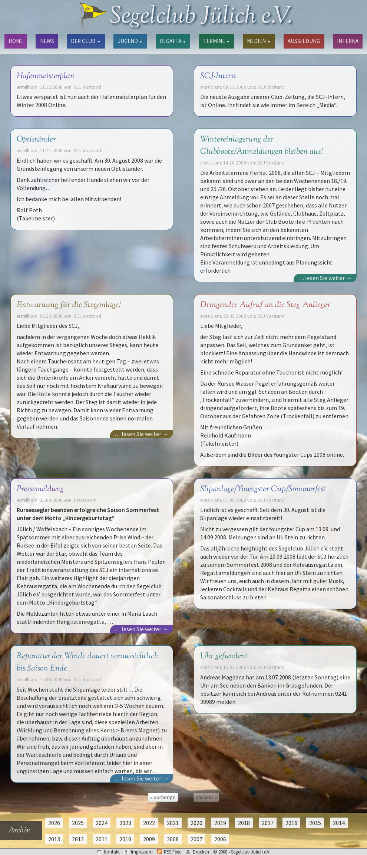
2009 (149, 839)
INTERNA (347, 40)
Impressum (142, 852)
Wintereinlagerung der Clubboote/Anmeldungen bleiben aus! (261, 145)
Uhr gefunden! (223, 656)
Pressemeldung (40, 489)
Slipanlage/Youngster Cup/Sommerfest (263, 489)
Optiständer (36, 139)
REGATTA (173, 40)
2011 (102, 839)
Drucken (201, 852)
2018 (244, 822)
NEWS (47, 40)
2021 (173, 822)
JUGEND (130, 40)
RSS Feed (173, 852)
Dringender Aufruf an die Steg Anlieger (265, 305)
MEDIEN (259, 40)
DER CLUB (85, 40)
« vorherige (163, 797)
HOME (16, 40)
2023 (125, 822)
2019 (220, 822)
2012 (78, 839)
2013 (54, 839)
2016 (291, 822)
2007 (196, 839)
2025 (78, 822)
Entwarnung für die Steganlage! (68, 305)
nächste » (206, 797)
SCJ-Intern (218, 76)
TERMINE (216, 40)
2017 (268, 822)
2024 (102, 822)
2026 (54, 822)
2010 (125, 839)
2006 (220, 839)
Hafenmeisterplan (46, 76)
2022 (149, 822)
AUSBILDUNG (304, 40)
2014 (339, 822)
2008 (173, 839)
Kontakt (112, 852)
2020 (196, 822)
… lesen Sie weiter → (325, 278)
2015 (315, 822)
